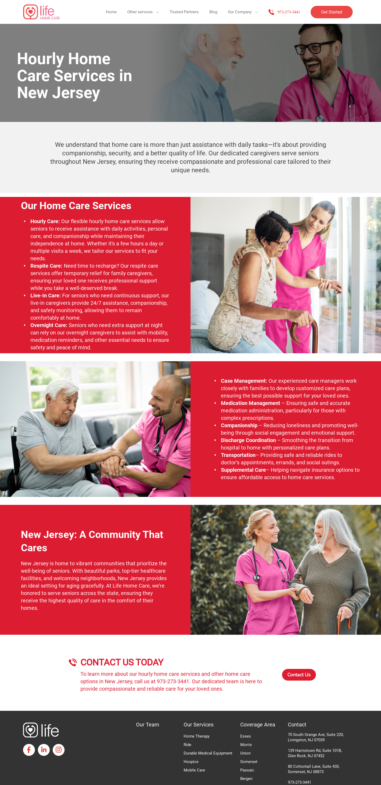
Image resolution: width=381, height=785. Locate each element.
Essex (245, 736)
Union (245, 753)
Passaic (247, 770)
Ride (187, 744)
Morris (246, 744)
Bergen (246, 778)
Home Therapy (197, 736)
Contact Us (299, 675)
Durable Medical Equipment (208, 753)
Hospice (191, 761)
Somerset (248, 761)
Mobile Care (194, 770)
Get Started (331, 12)
